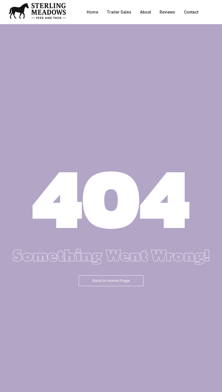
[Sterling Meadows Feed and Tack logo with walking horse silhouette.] (37, 11)
